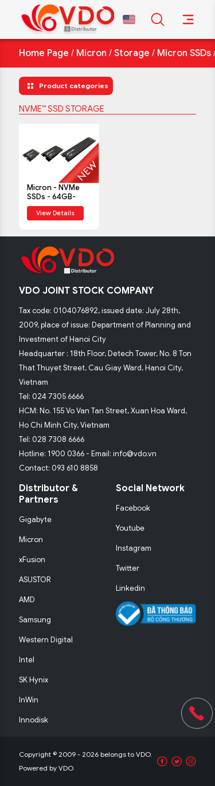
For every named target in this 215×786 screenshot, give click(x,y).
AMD (27, 600)
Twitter (127, 568)
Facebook (133, 508)
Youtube (130, 528)
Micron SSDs (184, 53)
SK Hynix (33, 680)
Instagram (133, 548)
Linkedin (130, 588)
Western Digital (46, 640)
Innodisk (33, 720)
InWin (28, 700)
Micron (91, 53)
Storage (132, 53)
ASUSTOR (35, 579)
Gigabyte (35, 519)
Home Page (44, 53)
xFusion (32, 559)
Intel (26, 660)
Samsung (35, 620)
